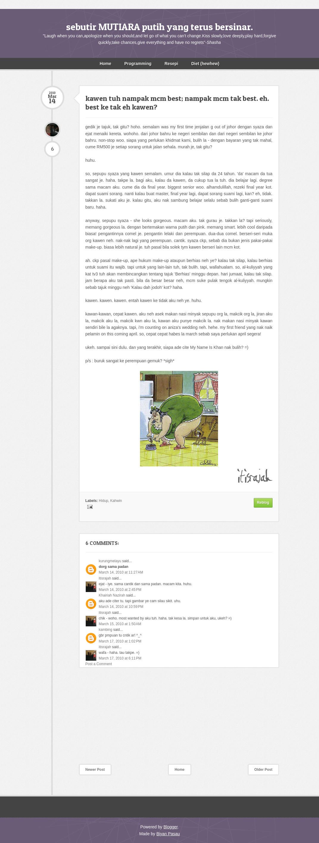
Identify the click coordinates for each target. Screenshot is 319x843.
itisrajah (105, 578)
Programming (137, 63)
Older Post (263, 770)
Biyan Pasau (168, 833)
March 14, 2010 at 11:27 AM (121, 572)
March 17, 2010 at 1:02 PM (120, 641)
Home (105, 63)
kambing (105, 630)
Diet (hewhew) (205, 63)
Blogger (171, 826)
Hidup (103, 501)
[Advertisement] (85, 719)
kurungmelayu (110, 561)
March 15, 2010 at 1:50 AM (120, 624)
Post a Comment (98, 664)
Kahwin (116, 501)
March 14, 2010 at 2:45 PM (120, 590)
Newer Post (95, 770)
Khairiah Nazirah (112, 595)
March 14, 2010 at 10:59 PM (121, 607)
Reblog (263, 502)
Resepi (171, 63)
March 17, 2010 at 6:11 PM (120, 658)
